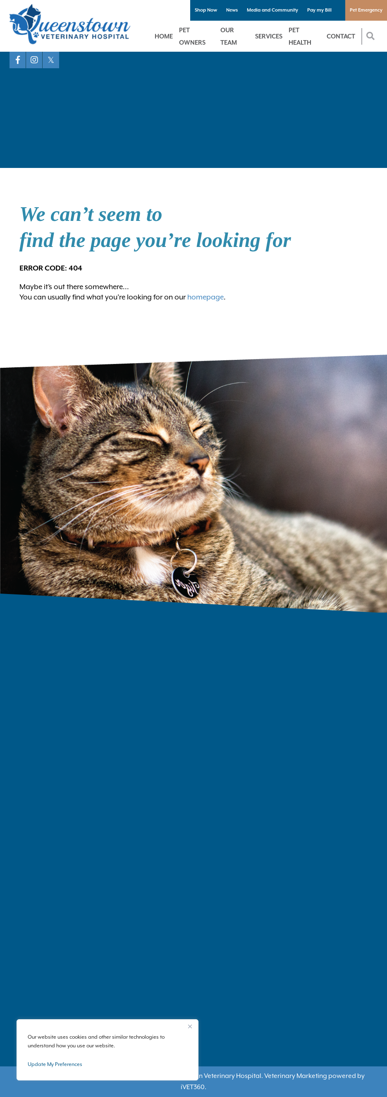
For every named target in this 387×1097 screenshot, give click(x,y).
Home (164, 36)
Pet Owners (192, 36)
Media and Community (272, 10)
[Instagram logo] (34, 60)
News (232, 10)
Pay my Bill (319, 10)
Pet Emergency (366, 10)
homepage (205, 297)
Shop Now (206, 10)
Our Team (228, 36)
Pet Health (300, 36)
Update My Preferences (55, 1064)
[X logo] (51, 60)
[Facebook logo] (18, 60)
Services (268, 36)
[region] (107, 1049)
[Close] (190, 1026)
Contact (341, 36)
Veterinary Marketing (295, 1076)
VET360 (193, 1087)
